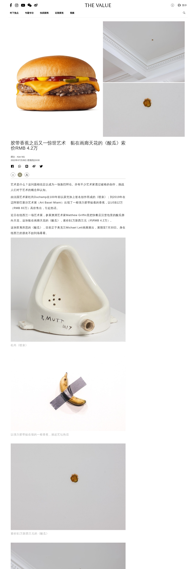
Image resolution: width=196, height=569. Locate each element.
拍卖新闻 (44, 13)
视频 (72, 13)
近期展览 (59, 13)
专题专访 (29, 13)
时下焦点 (14, 13)
